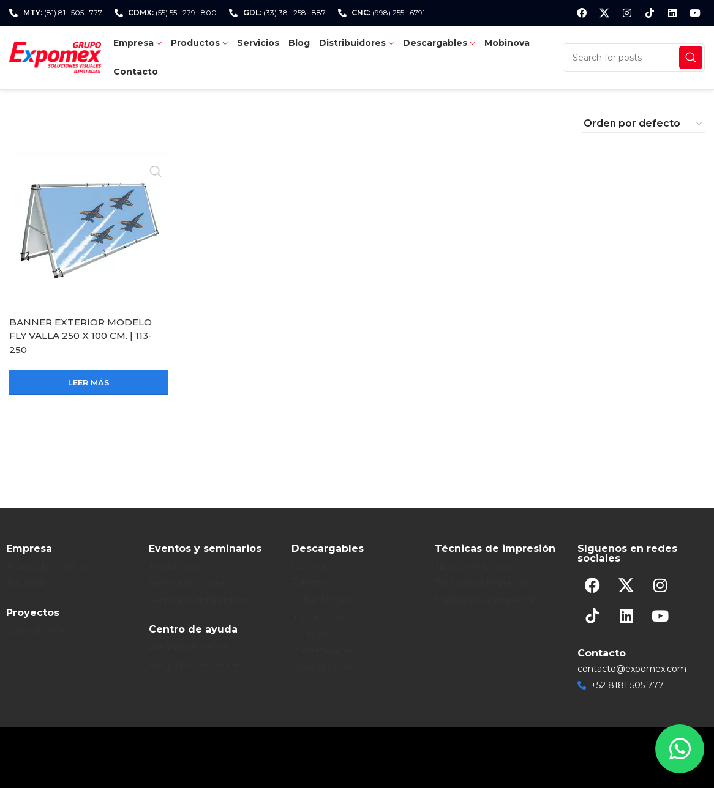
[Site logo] (55, 56)
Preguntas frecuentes (196, 664)
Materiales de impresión (486, 600)
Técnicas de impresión (482, 583)
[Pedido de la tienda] (643, 123)
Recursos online (325, 666)
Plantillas (310, 633)
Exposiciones (176, 566)
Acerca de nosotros (47, 566)
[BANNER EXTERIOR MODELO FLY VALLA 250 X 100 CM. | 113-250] (88, 230)
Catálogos (312, 566)
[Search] (634, 57)
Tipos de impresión (475, 566)
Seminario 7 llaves (187, 583)
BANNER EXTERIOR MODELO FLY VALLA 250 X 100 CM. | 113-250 (84, 335)
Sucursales (28, 583)
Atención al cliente (188, 647)
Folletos (308, 583)
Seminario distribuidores (200, 600)
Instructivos (316, 616)
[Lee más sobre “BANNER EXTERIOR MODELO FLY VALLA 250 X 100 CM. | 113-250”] (88, 382)
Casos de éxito (37, 630)
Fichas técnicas (323, 600)
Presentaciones (324, 650)
